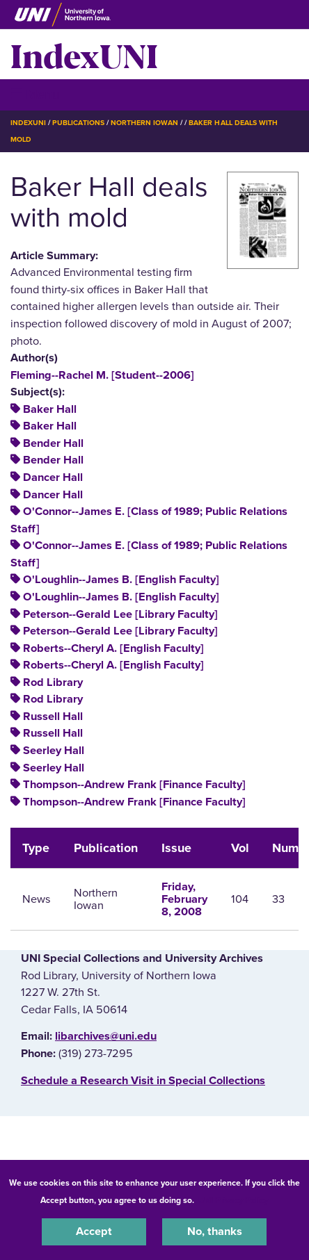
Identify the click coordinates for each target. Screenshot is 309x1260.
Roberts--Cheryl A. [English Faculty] (113, 648)
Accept (94, 1231)
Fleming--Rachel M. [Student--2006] (102, 375)
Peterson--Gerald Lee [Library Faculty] (120, 614)
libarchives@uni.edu (106, 1036)
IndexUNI (84, 54)
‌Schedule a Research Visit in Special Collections (143, 1081)
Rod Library (53, 682)
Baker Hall (50, 409)
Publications (78, 122)
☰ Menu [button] (35, 94)
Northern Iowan (144, 122)
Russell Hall (53, 716)
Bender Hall (53, 443)
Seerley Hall (53, 751)
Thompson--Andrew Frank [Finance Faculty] (134, 785)
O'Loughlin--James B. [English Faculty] (121, 580)
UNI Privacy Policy (233, 1200)
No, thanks (214, 1231)
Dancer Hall (53, 477)
